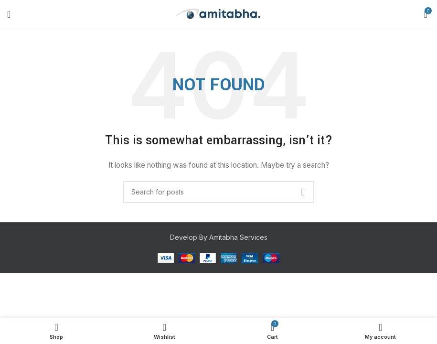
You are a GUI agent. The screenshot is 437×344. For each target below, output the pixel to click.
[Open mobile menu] (8, 14)
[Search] (218, 192)
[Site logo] (218, 14)
